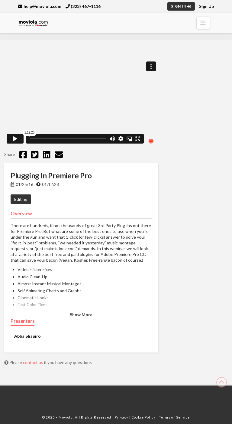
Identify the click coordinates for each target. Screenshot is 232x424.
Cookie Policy (144, 417)
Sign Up (206, 6)
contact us (33, 362)
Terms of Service (174, 417)
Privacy (122, 417)
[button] (203, 23)
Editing (20, 199)
